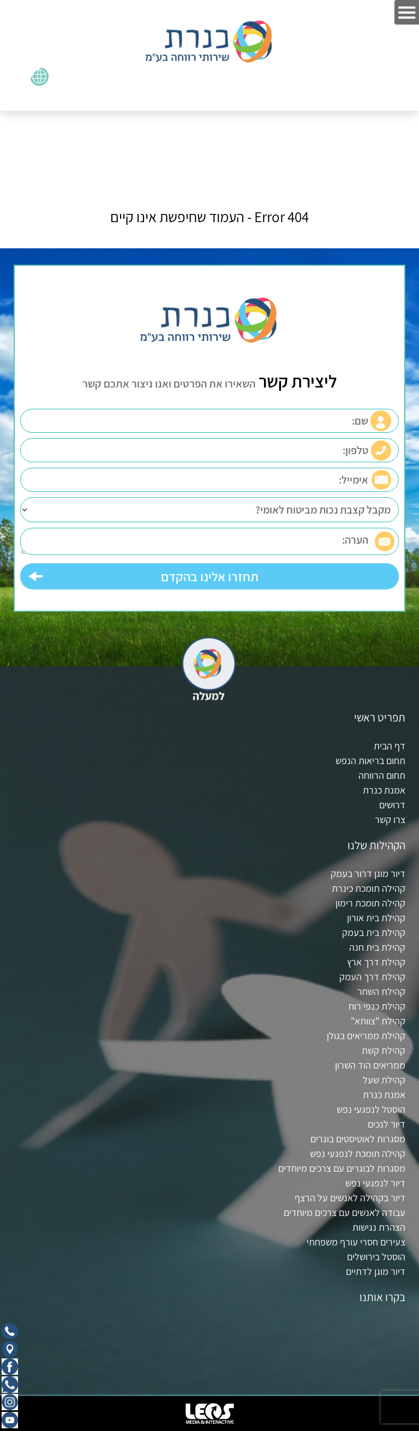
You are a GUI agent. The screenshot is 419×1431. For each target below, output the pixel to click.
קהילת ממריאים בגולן (366, 1035)
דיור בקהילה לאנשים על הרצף (350, 1197)
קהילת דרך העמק (372, 976)
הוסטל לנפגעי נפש (371, 1109)
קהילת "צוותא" (378, 1021)
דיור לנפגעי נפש (375, 1183)
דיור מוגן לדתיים (375, 1271)
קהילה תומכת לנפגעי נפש (357, 1153)
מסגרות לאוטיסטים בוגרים (357, 1138)
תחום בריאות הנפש (370, 760)
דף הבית (389, 746)
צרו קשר (390, 819)
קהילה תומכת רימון (370, 903)
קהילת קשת (383, 1050)
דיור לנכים (386, 1124)
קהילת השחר (381, 991)
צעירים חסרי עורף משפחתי (356, 1242)
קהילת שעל (384, 1080)
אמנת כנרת (384, 790)
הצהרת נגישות (378, 1227)
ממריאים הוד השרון (370, 1065)
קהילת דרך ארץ (376, 962)
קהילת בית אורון (376, 917)
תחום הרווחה (381, 775)
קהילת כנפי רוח (377, 1006)
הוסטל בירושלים (376, 1256)
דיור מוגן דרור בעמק (368, 873)
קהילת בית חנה (377, 947)
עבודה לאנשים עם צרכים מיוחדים (344, 1212)
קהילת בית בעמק (373, 932)
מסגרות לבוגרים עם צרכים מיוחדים (341, 1168)
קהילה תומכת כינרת (368, 888)
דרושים (392, 804)
